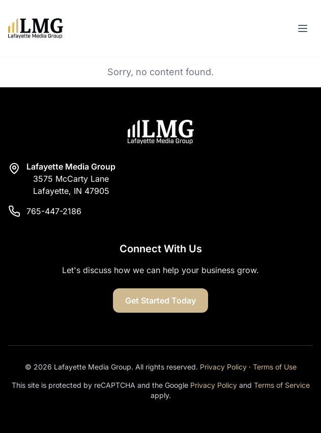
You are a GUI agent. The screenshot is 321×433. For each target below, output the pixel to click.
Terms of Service (282, 385)
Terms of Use (275, 366)
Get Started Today (160, 300)
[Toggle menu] (303, 28)
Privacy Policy (223, 366)
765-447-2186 (53, 211)
